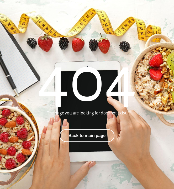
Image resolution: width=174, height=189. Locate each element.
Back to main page (87, 135)
